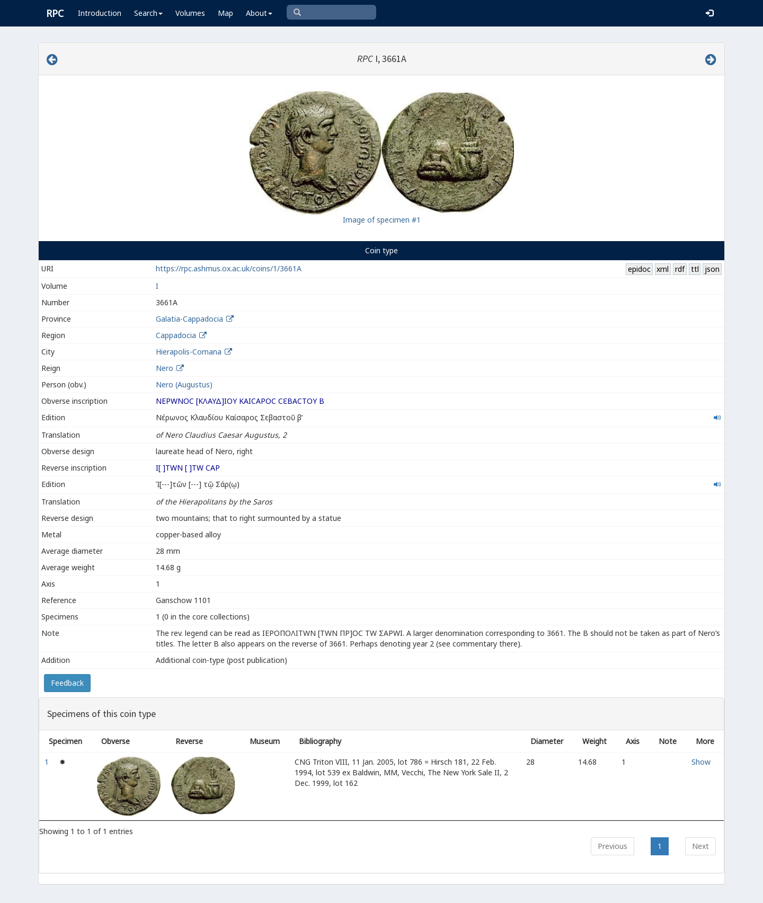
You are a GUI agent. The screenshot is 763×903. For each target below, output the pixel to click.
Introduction (99, 13)
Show (701, 762)
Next (700, 846)
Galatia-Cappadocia (189, 319)
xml (662, 269)
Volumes (190, 13)
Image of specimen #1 (382, 220)
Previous (612, 846)
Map (225, 13)
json (712, 269)
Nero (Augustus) (184, 384)
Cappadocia (176, 335)
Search (148, 13)
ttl (695, 269)
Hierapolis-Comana (188, 352)
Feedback (67, 683)
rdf (680, 269)
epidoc (639, 269)
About (259, 13)
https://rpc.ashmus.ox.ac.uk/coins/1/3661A (228, 268)
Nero (164, 368)
